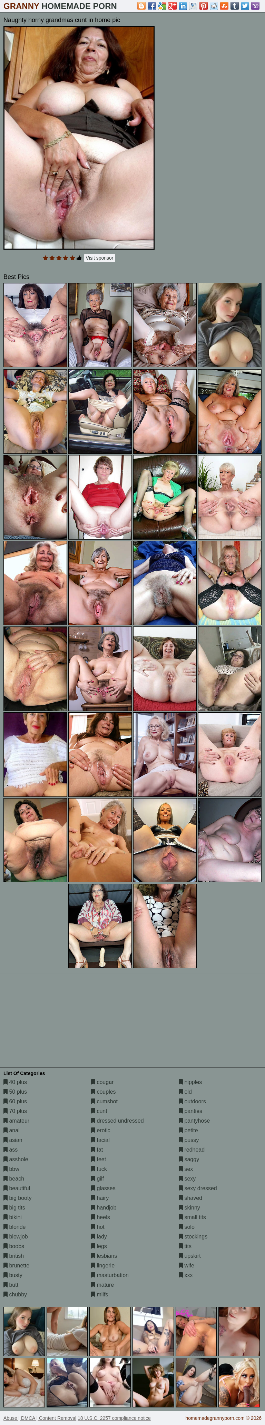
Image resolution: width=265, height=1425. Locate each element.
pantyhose (194, 1121)
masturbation (110, 1275)
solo (187, 1227)
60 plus (15, 1101)
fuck (99, 1169)
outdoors (192, 1101)
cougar (102, 1082)
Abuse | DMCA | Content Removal (39, 1418)
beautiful (16, 1188)
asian (12, 1140)
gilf (97, 1179)
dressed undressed (117, 1121)
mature (102, 1285)
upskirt (190, 1256)
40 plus (15, 1082)
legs (99, 1246)
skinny (189, 1208)
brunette (16, 1265)
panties (190, 1111)
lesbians (104, 1256)
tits (185, 1246)
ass (10, 1150)
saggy (189, 1159)
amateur (16, 1121)
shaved (190, 1198)
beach (13, 1179)
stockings (193, 1237)
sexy (187, 1179)
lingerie (103, 1265)
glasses (103, 1188)
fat (97, 1150)
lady (99, 1237)
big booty (17, 1198)
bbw (11, 1169)
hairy (100, 1198)
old (185, 1092)
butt (10, 1285)
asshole (15, 1159)
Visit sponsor (100, 258)
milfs (99, 1294)
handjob (103, 1208)
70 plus (15, 1111)
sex (186, 1169)
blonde (14, 1227)
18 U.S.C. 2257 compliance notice (114, 1418)
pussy (189, 1140)
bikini (12, 1217)
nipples (190, 1082)
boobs (13, 1246)
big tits (14, 1208)
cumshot (104, 1101)
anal (11, 1130)
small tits (192, 1217)
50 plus (15, 1092)
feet (98, 1159)
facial (100, 1140)
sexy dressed (198, 1188)
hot (98, 1227)
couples (103, 1092)
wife (186, 1265)
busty (12, 1275)
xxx (186, 1275)
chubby (15, 1294)
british (13, 1256)
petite (188, 1130)
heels (100, 1217)
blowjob (15, 1237)
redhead (192, 1150)
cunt (99, 1111)
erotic (100, 1130)
